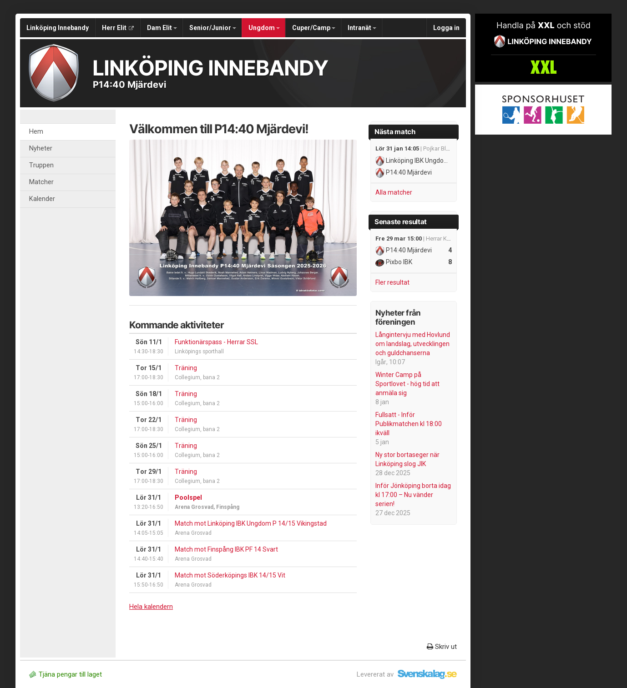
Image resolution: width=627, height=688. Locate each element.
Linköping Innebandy (57, 27)
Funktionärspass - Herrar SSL (216, 342)
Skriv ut (442, 647)
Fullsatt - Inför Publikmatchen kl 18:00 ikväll (408, 424)
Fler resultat (392, 282)
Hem (36, 132)
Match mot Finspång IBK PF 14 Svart (226, 549)
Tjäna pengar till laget (65, 674)
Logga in (446, 27)
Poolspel (188, 497)
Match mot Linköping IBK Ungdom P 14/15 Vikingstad (251, 523)
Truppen (41, 165)
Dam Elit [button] (162, 27)
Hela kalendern (151, 607)
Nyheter (40, 148)
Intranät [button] (362, 27)
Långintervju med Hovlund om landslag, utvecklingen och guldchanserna (412, 344)
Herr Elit (118, 27)
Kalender (42, 199)
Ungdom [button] (264, 27)
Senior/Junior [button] (212, 27)
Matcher (41, 182)
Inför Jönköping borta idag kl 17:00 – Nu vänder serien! (413, 494)
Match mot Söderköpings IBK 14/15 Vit (230, 575)
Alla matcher (393, 192)
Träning (186, 368)
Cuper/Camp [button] (313, 27)
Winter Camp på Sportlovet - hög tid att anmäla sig (407, 384)
